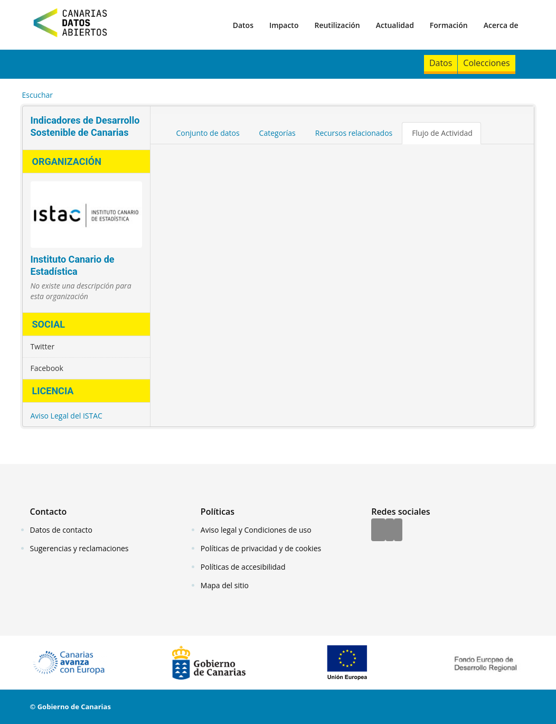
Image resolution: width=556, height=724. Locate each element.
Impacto (284, 25)
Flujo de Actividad (442, 133)
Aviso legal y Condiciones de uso (256, 530)
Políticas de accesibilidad (243, 567)
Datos (243, 25)
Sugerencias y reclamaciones (79, 548)
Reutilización (337, 25)
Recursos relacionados (354, 133)
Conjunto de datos (208, 133)
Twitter (43, 346)
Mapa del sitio (225, 585)
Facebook (47, 368)
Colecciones (486, 63)
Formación (449, 25)
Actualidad (395, 25)
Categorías (277, 133)
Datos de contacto (61, 530)
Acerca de (501, 25)
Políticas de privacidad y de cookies (261, 548)
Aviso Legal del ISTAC (66, 416)
